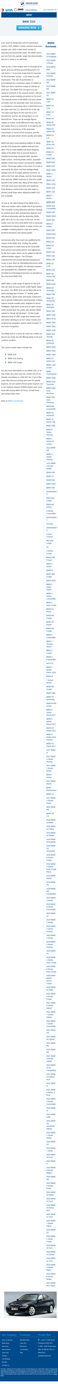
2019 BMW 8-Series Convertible (51, 907)
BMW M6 (50, 280)
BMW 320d (50, 170)
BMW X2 (50, 794)
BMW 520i (50, 480)
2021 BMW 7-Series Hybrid (50, 1014)
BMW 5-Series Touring (49, 432)
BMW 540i (50, 162)
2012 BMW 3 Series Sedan (50, 466)
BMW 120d (50, 184)
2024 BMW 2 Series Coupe (50, 1239)
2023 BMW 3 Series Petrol (50, 1185)
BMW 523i (50, 270)
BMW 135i (50, 260)
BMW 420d (50, 581)
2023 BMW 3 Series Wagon (50, 1170)
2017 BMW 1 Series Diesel (50, 768)
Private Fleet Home (29, 3)
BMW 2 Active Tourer (49, 587)
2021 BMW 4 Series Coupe (50, 996)
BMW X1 (50, 476)
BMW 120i (50, 180)
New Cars (5, 1346)
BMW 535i (50, 488)
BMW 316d (50, 351)
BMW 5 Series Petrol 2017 (51, 712)
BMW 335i (50, 220)
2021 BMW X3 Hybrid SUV (50, 1077)
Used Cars (5, 1352)
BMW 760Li (51, 326)
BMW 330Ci (51, 216)
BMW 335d (50, 347)
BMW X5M (50, 426)
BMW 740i (50, 294)
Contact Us (5, 1365)
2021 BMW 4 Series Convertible (51, 1023)
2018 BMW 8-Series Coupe (50, 857)
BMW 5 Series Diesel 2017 (51, 721)
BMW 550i (50, 158)
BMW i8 (49, 676)
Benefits (4, 1362)
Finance (4, 1356)
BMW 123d (50, 330)
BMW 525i (50, 230)
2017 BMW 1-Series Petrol (50, 800)
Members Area (24, 1340)
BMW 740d (50, 355)
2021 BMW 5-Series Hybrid (50, 1005)
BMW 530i (50, 238)
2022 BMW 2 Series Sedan (50, 1135)
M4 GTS (49, 663)
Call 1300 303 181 (50, 9)
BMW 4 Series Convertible (51, 596)
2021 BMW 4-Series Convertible (51, 1101)
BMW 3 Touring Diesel (49, 644)
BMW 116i (50, 192)
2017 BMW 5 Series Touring (50, 759)
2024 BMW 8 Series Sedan (50, 1276)
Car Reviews (6, 1359)
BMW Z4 (49, 148)
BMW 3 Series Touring (49, 457)
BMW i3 (49, 570)
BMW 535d (50, 484)
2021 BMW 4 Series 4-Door (50, 1092)
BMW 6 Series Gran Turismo (51, 737)
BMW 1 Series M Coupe (50, 441)
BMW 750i (50, 311)
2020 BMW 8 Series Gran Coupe (51, 969)
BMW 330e (50, 693)
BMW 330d (50, 378)
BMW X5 (50, 119)
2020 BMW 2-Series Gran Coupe (51, 960)
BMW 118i (50, 188)
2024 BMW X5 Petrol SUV (50, 1207)
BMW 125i (50, 252)
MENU (29, 14)
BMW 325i (50, 212)
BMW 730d (50, 323)
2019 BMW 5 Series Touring (50, 944)
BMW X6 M (51, 319)
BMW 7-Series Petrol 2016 (51, 670)
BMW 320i (50, 166)
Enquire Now (29, 28)
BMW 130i (50, 256)
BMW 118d (50, 315)
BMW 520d (50, 284)
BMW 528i (50, 472)
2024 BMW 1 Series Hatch (50, 1223)
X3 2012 (49, 524)
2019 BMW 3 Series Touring (50, 929)
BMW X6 (50, 242)
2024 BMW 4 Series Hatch (50, 1267)
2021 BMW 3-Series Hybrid (50, 1058)
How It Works (6, 1349)
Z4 (47, 547)
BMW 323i (50, 202)
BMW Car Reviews (15, 401)
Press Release (31, 9)
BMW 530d (50, 234)
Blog (21, 1352)
